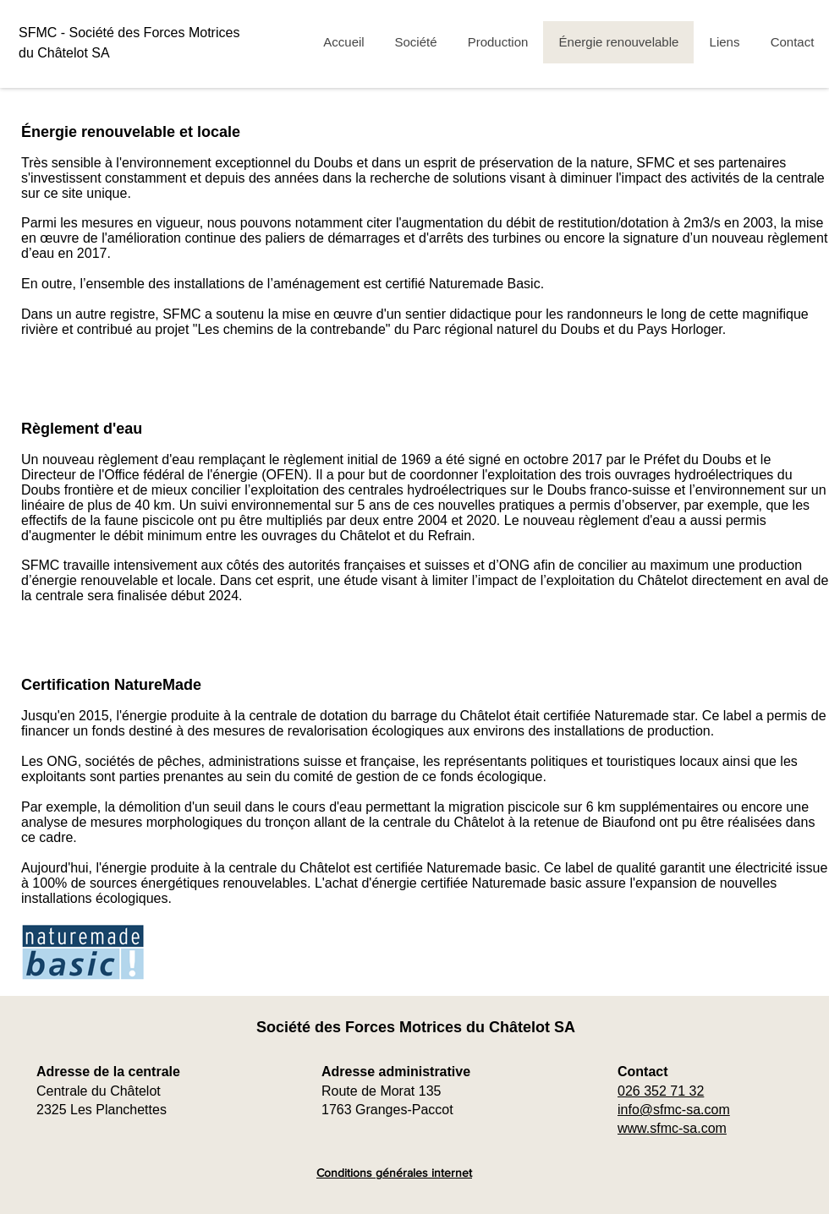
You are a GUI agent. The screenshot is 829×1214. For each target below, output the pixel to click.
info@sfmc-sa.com (674, 1109)
